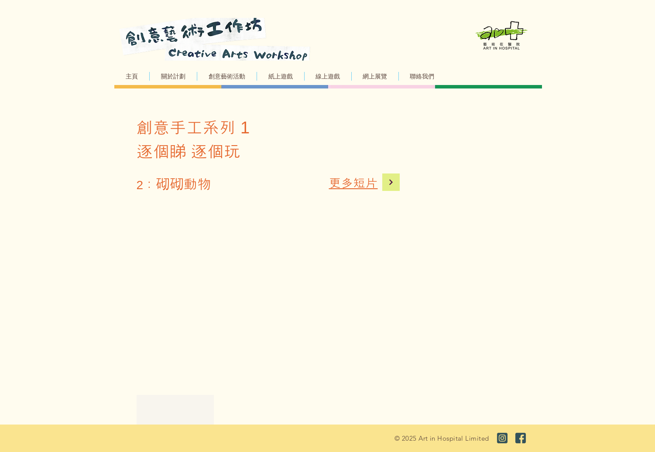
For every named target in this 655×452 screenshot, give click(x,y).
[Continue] (391, 182)
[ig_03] (502, 438)
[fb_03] (521, 438)
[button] (227, 76)
